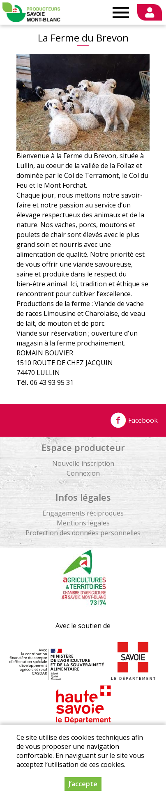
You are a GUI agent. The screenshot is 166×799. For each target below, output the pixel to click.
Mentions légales (83, 522)
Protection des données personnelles (83, 532)
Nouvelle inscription (83, 463)
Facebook (134, 420)
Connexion (83, 473)
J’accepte (83, 784)
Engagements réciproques (83, 513)
